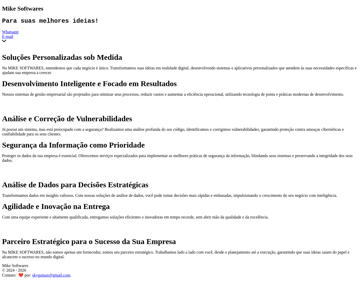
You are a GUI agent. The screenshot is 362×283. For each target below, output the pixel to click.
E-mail (7, 38)
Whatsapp (10, 33)
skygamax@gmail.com (51, 276)
